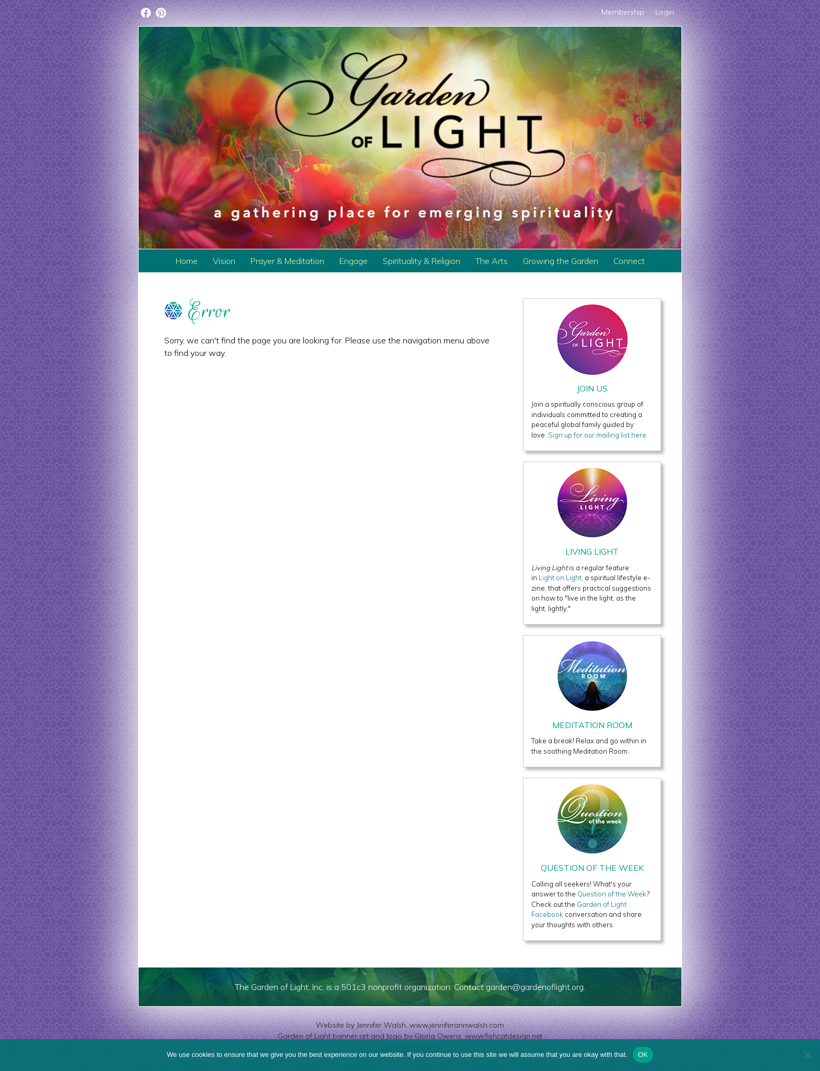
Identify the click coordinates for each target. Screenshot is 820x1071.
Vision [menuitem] (224, 261)
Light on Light (560, 577)
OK (643, 1054)
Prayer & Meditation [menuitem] (287, 261)
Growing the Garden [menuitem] (560, 261)
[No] (807, 1055)
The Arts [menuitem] (491, 261)
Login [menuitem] (664, 12)
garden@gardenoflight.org (535, 987)
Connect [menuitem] (629, 261)
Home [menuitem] (187, 261)
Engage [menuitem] (353, 261)
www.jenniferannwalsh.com (456, 1025)
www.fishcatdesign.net (503, 1036)
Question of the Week (611, 894)
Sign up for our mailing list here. (598, 435)
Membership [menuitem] (622, 12)
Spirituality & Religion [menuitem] (421, 261)
